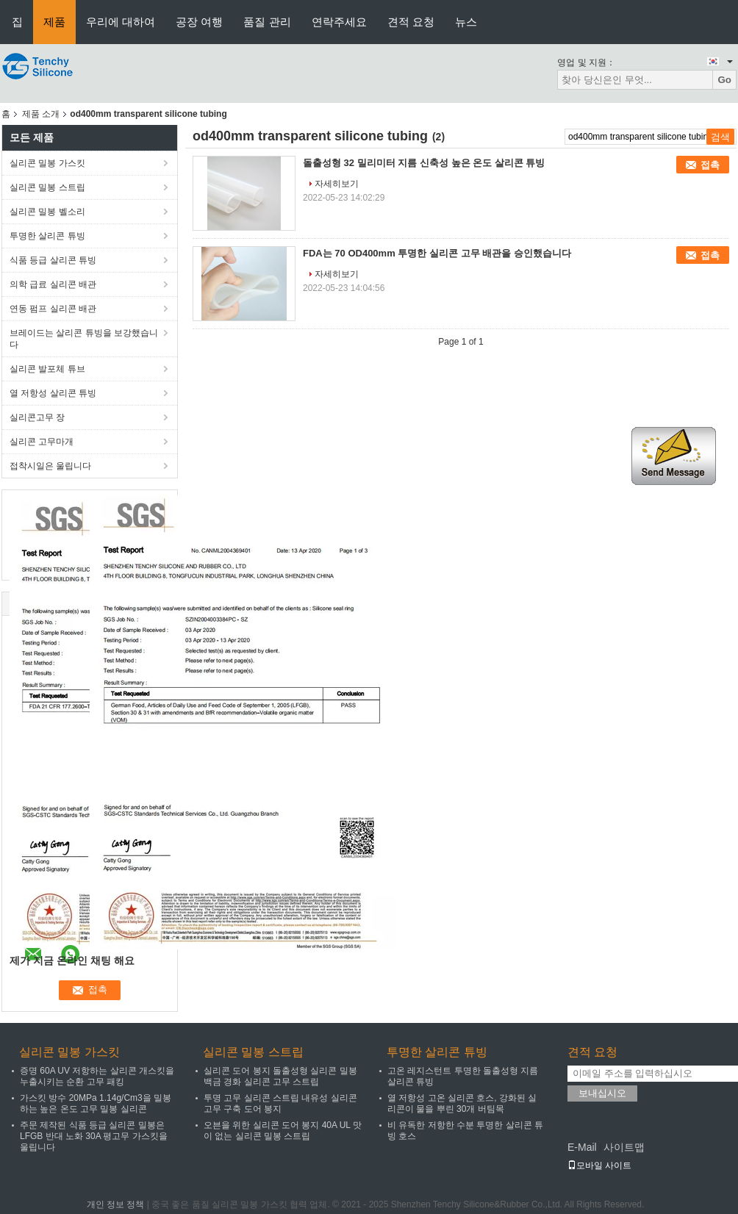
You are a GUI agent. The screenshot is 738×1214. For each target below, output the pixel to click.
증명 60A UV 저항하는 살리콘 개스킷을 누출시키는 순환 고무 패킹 (97, 1076)
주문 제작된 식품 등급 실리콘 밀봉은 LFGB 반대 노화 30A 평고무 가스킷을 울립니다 (94, 1136)
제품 (54, 21)
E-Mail (582, 1147)
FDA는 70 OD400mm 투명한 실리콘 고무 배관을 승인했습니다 (437, 253)
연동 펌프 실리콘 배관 (53, 309)
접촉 (710, 164)
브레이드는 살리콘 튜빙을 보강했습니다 (84, 339)
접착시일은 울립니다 (50, 466)
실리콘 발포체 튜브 (47, 369)
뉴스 (466, 21)
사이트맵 (624, 1147)
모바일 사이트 (599, 1165)
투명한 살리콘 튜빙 (47, 236)
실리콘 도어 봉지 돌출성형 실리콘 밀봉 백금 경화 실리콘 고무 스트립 (280, 1076)
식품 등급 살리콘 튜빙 (53, 260)
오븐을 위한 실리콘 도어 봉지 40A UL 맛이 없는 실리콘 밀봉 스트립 (283, 1130)
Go (724, 79)
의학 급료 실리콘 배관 (53, 284)
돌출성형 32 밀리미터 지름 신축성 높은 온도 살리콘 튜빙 (424, 162)
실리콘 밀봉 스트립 (47, 187)
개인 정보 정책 (116, 1204)
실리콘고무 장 (37, 417)
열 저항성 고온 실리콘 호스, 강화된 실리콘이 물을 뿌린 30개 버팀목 (462, 1103)
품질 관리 (266, 21)
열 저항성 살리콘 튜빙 (53, 393)
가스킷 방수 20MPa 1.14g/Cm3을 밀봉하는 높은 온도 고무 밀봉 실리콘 (95, 1103)
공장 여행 (199, 21)
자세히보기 (337, 184)
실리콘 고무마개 (42, 442)
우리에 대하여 (120, 21)
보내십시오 (602, 1093)
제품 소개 (41, 114)
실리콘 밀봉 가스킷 (47, 163)
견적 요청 (410, 21)
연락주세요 (339, 21)
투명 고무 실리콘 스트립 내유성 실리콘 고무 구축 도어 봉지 (280, 1103)
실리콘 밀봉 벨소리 (47, 211)
